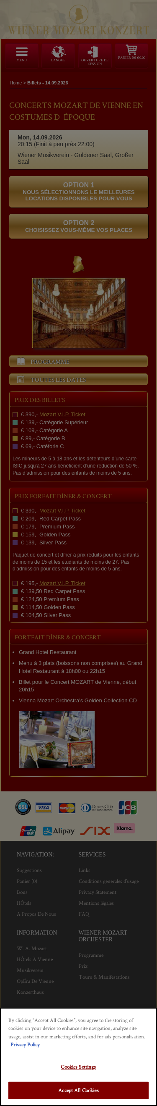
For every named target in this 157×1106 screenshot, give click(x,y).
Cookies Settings (78, 1066)
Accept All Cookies (78, 1090)
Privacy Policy (25, 1044)
